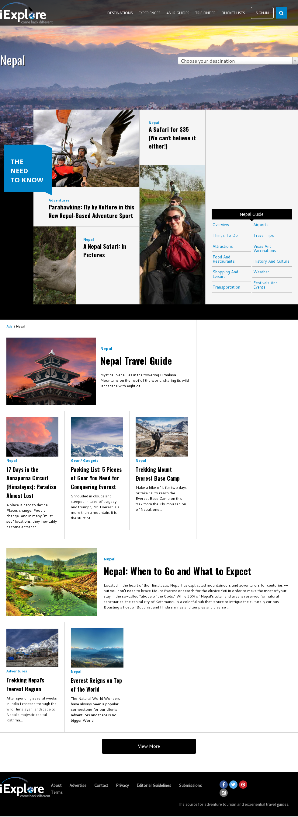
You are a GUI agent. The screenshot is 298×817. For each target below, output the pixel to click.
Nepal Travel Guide (136, 360)
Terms (57, 792)
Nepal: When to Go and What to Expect (177, 571)
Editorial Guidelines (154, 785)
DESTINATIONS (120, 13)
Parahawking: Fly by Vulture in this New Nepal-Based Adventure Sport (91, 210)
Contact (101, 785)
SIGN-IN (262, 13)
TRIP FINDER (205, 13)
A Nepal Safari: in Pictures (104, 250)
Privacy (122, 785)
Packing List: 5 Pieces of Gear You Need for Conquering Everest (96, 478)
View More (149, 746)
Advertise (77, 785)
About (56, 785)
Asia (9, 326)
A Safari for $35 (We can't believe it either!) (172, 137)
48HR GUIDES (177, 13)
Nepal (88, 239)
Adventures (59, 200)
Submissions (190, 785)
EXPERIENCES (149, 13)
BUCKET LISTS (233, 13)
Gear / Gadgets (84, 460)
